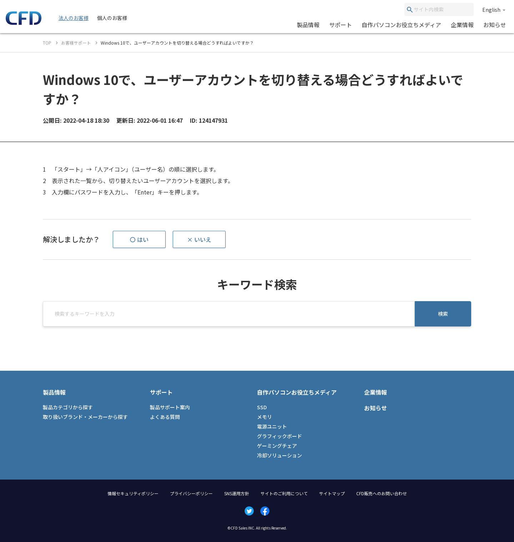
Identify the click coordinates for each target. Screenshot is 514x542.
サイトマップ (332, 493)
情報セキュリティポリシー (132, 493)
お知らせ (494, 24)
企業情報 (462, 24)
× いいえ (199, 239)
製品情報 (308, 24)
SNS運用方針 (236, 493)
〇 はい (139, 239)
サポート (340, 24)
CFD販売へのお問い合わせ (381, 493)
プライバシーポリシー (191, 493)
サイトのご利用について (284, 493)
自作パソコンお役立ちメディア (401, 24)
